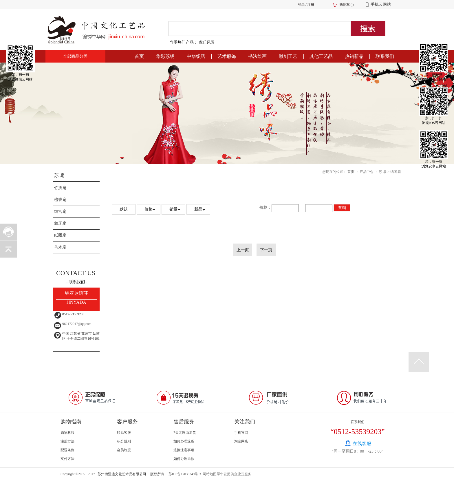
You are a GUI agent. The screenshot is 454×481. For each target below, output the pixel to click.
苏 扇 (59, 175)
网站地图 (209, 474)
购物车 (344, 5)
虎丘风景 (207, 42)
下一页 (266, 250)
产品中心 (367, 172)
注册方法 (67, 441)
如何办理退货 (183, 441)
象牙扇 (60, 223)
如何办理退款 (183, 459)
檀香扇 (60, 199)
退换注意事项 (183, 450)
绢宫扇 (60, 211)
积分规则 (124, 441)
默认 (124, 209)
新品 (198, 209)
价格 (148, 209)
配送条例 (67, 450)
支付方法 (67, 459)
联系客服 (124, 433)
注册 (310, 5)
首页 (139, 56)
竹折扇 (60, 188)
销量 (173, 209)
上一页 (243, 250)
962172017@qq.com (76, 324)
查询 (342, 208)
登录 (301, 5)
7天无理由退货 (184, 433)
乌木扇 (60, 247)
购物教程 (67, 433)
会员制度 (124, 450)
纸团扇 (60, 235)
